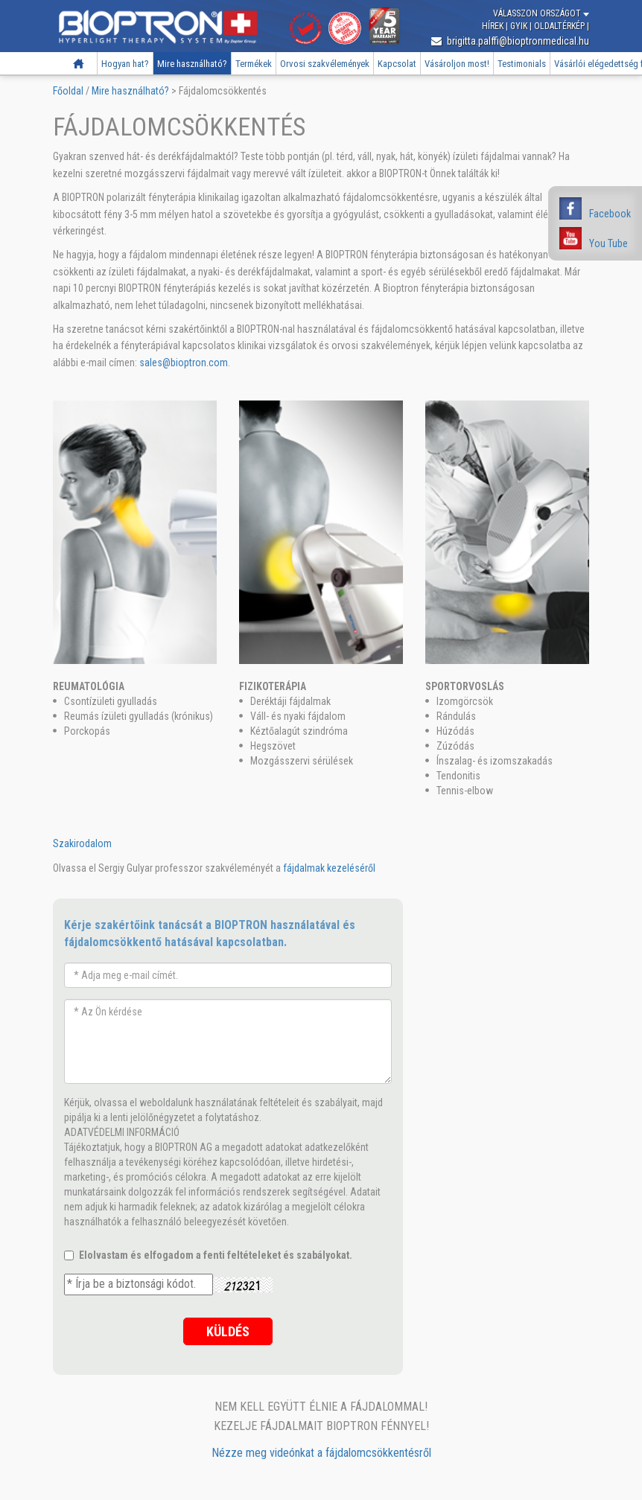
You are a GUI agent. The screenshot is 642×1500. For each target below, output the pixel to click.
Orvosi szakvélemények (324, 63)
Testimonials (522, 63)
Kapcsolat (397, 63)
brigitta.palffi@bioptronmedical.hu (510, 41)
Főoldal (78, 63)
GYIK (520, 26)
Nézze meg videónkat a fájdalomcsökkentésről (321, 1453)
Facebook (610, 214)
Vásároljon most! (457, 63)
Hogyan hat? (125, 63)
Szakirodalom (82, 843)
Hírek (494, 26)
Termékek (253, 63)
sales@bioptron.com (183, 362)
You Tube (608, 243)
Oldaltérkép (560, 26)
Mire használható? (192, 63)
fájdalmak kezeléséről (329, 868)
